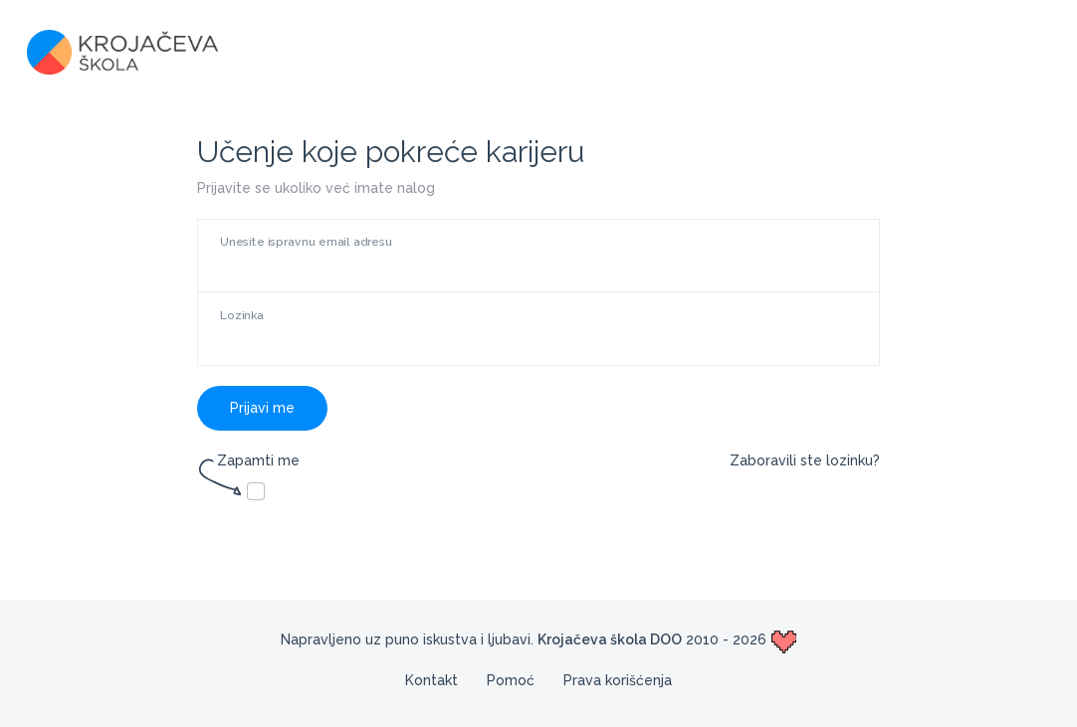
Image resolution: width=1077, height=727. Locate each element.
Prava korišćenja (617, 680)
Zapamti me (248, 462)
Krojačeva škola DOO (610, 639)
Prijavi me (262, 408)
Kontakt (431, 680)
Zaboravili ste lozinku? (805, 460)
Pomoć (511, 680)
